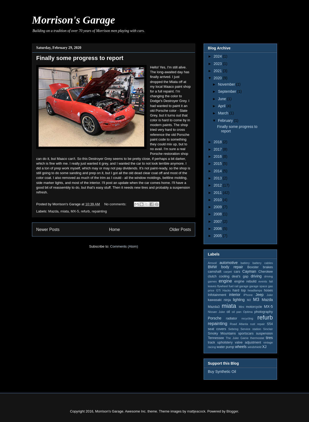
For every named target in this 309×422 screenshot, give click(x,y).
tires (269, 338)
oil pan (236, 311)
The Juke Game (237, 338)
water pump (225, 347)
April (222, 106)
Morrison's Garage (73, 20)
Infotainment (217, 295)
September (227, 91)
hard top (239, 290)
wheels (241, 347)
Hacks (227, 290)
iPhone (248, 294)
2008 (218, 214)
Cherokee (265, 271)
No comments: (115, 204)
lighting (239, 300)
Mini (241, 306)
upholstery (225, 342)
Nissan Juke (216, 311)
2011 (218, 193)
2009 (218, 207)
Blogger (232, 411)
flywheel (222, 286)
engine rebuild (245, 281)
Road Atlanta (239, 324)
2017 (218, 149)
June (222, 99)
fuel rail (233, 286)
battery (245, 263)
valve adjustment (248, 342)
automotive (228, 263)
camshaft (214, 271)
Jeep (259, 295)
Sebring (233, 329)
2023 (218, 64)
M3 (256, 299)
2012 (218, 185)
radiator (231, 318)
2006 (218, 228)
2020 (218, 78)
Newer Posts (47, 229)
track (211, 342)
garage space (258, 286)
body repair (232, 267)
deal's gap (240, 276)
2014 (218, 171)
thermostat (257, 338)
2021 (218, 71)
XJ (264, 347)
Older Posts (180, 229)
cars (237, 271)
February (226, 120)
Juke (269, 294)
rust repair (257, 324)
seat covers (217, 329)
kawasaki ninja (219, 300)
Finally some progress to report (79, 58)
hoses (268, 290)
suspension (264, 333)
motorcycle (254, 307)
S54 (270, 324)
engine (225, 281)
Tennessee (216, 338)
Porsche (214, 318)
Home (114, 229)
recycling (247, 318)
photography (263, 312)
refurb (85, 211)
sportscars (246, 333)
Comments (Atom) (124, 246)
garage (244, 286)
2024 (218, 56)
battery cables (262, 263)
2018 (218, 142)
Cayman (249, 271)
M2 (249, 300)
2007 (218, 221)
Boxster (253, 267)
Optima (247, 311)
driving (256, 276)
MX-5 (75, 211)
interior (234, 295)
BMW (212, 267)
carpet (227, 271)
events (262, 281)
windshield (254, 347)
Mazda (53, 211)
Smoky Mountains (222, 333)
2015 (218, 163)
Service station (251, 329)
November (227, 84)
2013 (218, 178)
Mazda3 (214, 307)
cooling (224, 276)
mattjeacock (196, 411)
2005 (218, 236)
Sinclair (268, 329)
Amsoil (212, 263)
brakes (268, 267)
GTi (218, 290)
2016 (218, 156)
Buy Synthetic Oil (222, 371)
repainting (99, 211)
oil (228, 312)
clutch (212, 276)
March (223, 113)
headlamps (255, 290)
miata (64, 211)
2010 (218, 200)
